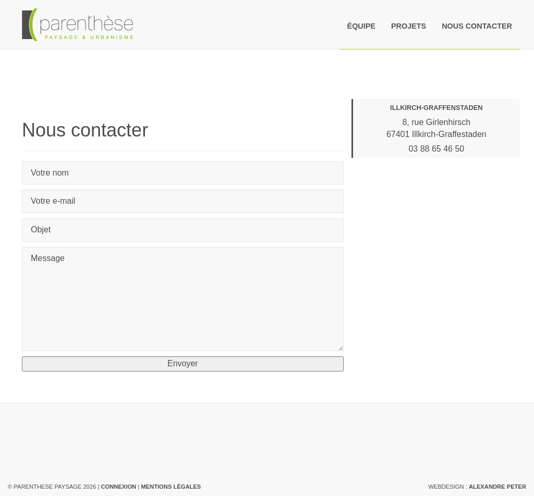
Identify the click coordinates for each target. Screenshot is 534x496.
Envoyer (182, 363)
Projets (408, 26)
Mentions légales (171, 486)
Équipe (361, 26)
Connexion (118, 486)
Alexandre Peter (497, 486)
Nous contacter (477, 26)
